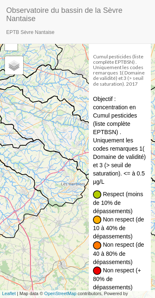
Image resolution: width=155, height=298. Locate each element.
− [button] (11, 44)
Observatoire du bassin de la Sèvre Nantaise (64, 13)
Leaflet (9, 293)
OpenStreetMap (60, 293)
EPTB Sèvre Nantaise (30, 32)
